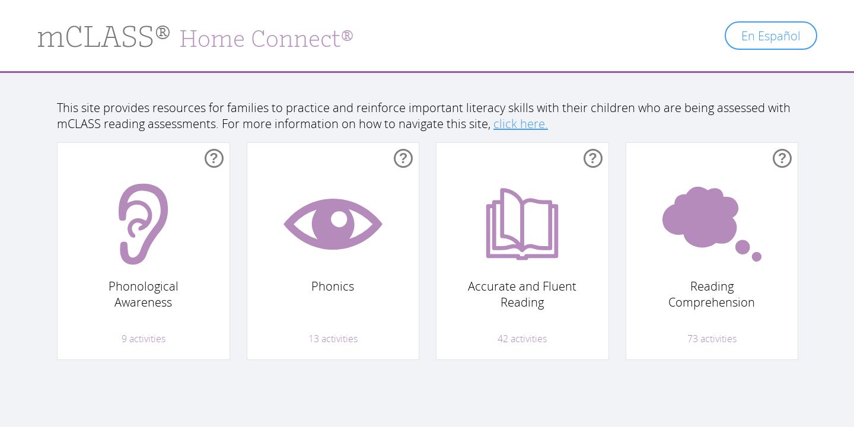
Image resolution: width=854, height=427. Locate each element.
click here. (520, 124)
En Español (771, 36)
